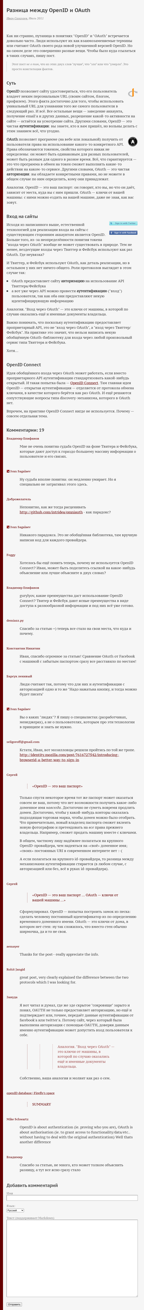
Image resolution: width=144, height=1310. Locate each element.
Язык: (11, 1206)
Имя (10, 1193)
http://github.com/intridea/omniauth (51, 512)
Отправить (14, 1304)
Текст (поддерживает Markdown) (30, 1218)
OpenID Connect (84, 383)
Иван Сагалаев (17, 18)
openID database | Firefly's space (31, 1093)
